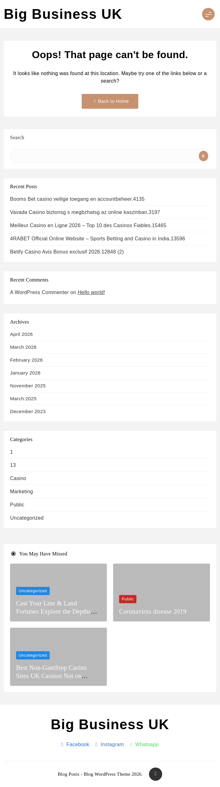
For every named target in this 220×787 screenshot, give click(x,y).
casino (18, 478)
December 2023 (28, 411)
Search (17, 137)
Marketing (21, 491)
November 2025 (28, 385)
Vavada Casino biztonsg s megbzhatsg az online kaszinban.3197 (85, 212)
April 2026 (21, 334)
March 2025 (23, 398)
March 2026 (23, 347)
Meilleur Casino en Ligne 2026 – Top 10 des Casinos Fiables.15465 (88, 225)
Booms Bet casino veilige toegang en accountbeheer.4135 (77, 199)
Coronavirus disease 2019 (152, 611)
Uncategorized (27, 518)
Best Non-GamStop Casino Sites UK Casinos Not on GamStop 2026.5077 (51, 675)
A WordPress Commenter (39, 292)
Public (17, 504)
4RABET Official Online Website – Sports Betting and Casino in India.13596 (97, 238)
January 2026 (25, 372)
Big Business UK (63, 14)
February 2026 (26, 360)
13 (13, 465)
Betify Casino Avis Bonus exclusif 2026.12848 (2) (67, 251)
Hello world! (91, 292)
